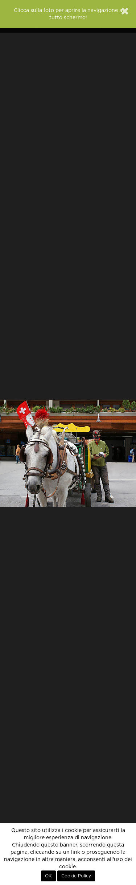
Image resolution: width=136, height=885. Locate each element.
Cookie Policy (76, 876)
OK (48, 876)
